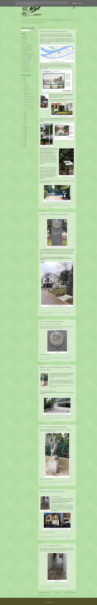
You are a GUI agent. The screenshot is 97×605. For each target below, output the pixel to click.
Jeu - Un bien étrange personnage (53, 427)
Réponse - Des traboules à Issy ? (53, 491)
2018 (24, 133)
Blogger (50, 602)
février (25, 121)
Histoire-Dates (24, 47)
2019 (24, 131)
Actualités (23, 37)
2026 (24, 77)
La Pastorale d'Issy (24, 61)
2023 (24, 83)
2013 (24, 142)
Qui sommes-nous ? (25, 68)
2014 (24, 140)
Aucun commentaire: (55, 204)
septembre (26, 90)
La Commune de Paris (25, 58)
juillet (25, 112)
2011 (24, 145)
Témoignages (23, 69)
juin (24, 114)
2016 (24, 136)
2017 (24, 134)
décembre (26, 84)
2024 (24, 81)
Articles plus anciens (70, 592)
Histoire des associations (26, 46)
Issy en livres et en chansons (26, 54)
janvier (25, 123)
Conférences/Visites (25, 44)
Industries (23, 51)
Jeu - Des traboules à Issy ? (51, 545)
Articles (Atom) (46, 595)
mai (24, 115)
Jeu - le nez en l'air (47, 314)
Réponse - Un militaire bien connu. (54, 214)
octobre (25, 88)
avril (24, 117)
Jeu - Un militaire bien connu (51, 322)
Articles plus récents (44, 592)
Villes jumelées (24, 71)
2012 (24, 144)
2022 (24, 125)
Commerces (23, 42)
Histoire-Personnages (25, 49)
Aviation (22, 41)
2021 (24, 127)
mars (25, 119)
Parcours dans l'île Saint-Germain (53, 31)
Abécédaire (23, 35)
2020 (24, 129)
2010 (24, 147)
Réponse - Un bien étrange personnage (55, 367)
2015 (24, 138)
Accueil (57, 592)
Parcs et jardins (24, 64)
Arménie (22, 39)
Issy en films (23, 52)
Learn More (74, 3)
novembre (26, 86)
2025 (24, 79)
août (24, 92)
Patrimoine (51, 206)
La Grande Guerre (24, 59)
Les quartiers (46, 206)
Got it (80, 3)
